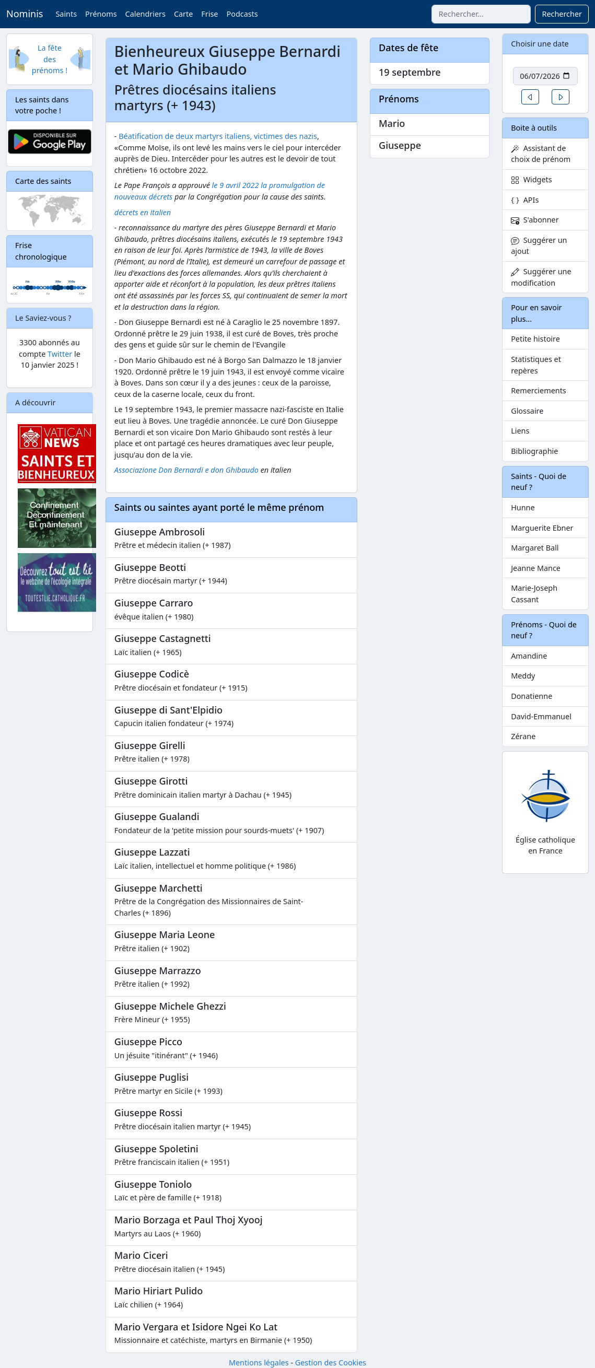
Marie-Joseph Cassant (534, 593)
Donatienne (531, 696)
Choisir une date (540, 44)
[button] (530, 96)
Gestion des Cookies (330, 1362)
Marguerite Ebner (542, 528)
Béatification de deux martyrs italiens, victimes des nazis (218, 136)
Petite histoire (535, 339)
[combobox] (481, 14)
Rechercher (562, 14)
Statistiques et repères (536, 365)
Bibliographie (534, 451)
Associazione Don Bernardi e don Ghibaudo (186, 470)
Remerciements (538, 390)
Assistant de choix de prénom (540, 154)
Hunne (522, 507)
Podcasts (242, 14)
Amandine (529, 656)
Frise (209, 14)
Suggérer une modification (541, 277)
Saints (66, 14)
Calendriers (145, 14)
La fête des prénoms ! (49, 59)
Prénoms (100, 14)
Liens (520, 431)
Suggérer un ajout (539, 245)
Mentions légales (259, 1362)
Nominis (24, 13)
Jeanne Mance (536, 568)
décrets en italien (142, 212)
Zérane (523, 736)
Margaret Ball (534, 548)
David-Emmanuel (541, 716)
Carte (183, 14)
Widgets (531, 179)
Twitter (60, 354)
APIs (525, 200)
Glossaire (527, 411)
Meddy (523, 676)
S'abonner (535, 220)
